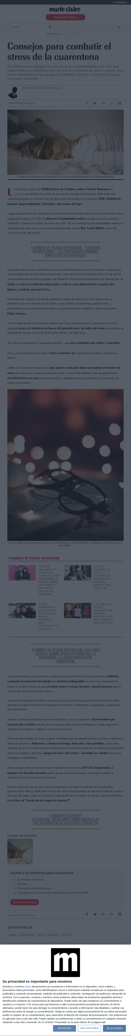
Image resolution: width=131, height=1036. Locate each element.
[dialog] (65, 990)
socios (27, 986)
